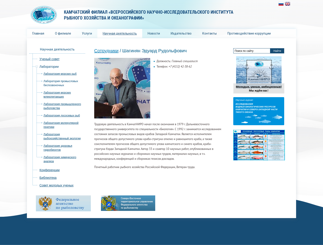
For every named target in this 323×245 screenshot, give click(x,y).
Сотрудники (106, 50)
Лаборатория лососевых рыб (62, 115)
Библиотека (48, 177)
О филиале (63, 33)
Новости (154, 33)
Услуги (87, 33)
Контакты (209, 33)
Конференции (49, 170)
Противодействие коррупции (249, 33)
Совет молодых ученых (56, 185)
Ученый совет (49, 59)
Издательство (181, 33)
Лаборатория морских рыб (60, 73)
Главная (38, 33)
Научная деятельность (120, 33)
